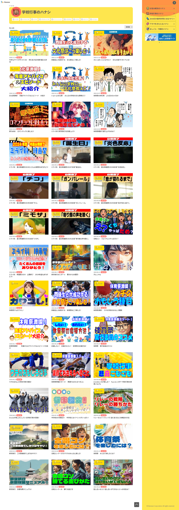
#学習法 (94, 19)
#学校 (35, 19)
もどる (12, 5)
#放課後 (68, 19)
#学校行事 (25, 19)
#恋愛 (16, 19)
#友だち (85, 19)
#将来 (77, 19)
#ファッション (57, 19)
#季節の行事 (45, 19)
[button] (159, 54)
